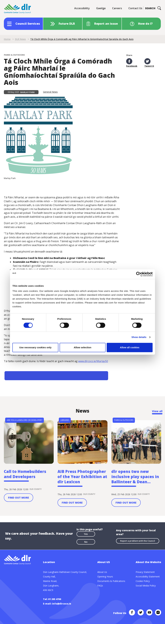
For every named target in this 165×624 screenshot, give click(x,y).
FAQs (100, 585)
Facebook (131, 62)
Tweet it (149, 62)
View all (157, 411)
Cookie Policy (143, 581)
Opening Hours (105, 576)
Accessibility (82, 8)
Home (7, 39)
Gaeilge (101, 8)
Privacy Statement (145, 572)
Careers (117, 8)
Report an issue (106, 23)
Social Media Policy (146, 585)
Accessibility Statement (148, 576)
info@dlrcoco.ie (61, 603)
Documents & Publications (111, 581)
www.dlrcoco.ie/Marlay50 (93, 361)
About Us (102, 572)
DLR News (20, 39)
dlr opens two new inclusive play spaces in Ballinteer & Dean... (135, 476)
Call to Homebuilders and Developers (25, 474)
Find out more (18, 497)
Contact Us (135, 8)
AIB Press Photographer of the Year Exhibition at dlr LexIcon (82, 476)
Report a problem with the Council (137, 540)
